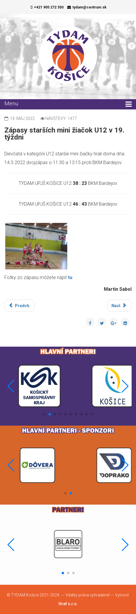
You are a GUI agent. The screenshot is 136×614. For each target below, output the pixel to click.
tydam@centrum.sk (89, 7)
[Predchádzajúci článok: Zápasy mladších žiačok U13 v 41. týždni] (19, 306)
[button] (44, 414)
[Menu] (128, 104)
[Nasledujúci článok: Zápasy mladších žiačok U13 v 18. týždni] (119, 306)
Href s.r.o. (68, 603)
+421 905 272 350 (48, 7)
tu (70, 277)
